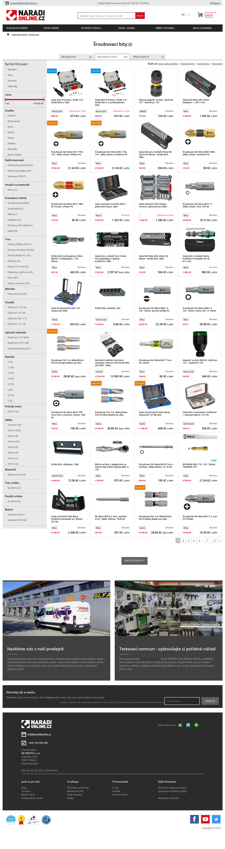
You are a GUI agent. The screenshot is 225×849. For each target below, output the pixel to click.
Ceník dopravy (74, 794)
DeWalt (143, 111)
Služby (70, 798)
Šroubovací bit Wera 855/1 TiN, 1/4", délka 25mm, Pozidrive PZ (111, 153)
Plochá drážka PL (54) (19, 255)
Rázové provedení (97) (19, 170)
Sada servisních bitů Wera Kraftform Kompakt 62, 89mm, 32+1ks (67, 519)
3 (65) (11, 378)
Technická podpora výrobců (172, 787)
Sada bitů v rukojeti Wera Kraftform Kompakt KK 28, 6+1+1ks (196, 259)
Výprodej (12, 86)
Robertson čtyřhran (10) (20, 272)
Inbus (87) (13, 277)
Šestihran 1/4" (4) (17, 307)
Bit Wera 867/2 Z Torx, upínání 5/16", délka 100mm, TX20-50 (110, 517)
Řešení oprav (28, 794)
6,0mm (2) (13, 411)
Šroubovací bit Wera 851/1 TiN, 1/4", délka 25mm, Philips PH (67, 153)
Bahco (98, 215)
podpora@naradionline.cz (23, 3)
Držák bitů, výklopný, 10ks (65, 464)
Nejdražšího (203, 63)
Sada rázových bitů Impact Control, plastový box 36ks (153, 205)
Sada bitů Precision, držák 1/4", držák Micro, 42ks (67, 101)
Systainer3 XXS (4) (17, 519)
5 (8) (10, 389)
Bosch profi (57, 111)
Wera (185, 111)
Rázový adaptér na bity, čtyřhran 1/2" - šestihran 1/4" (156, 101)
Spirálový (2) (14, 487)
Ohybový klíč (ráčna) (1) (20, 225)
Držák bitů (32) (15, 208)
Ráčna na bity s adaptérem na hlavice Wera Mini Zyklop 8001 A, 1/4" (112, 467)
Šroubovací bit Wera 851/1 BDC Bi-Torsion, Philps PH (67, 205)
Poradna (26, 791)
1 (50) (11, 367)
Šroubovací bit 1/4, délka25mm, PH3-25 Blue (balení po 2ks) (111, 413)
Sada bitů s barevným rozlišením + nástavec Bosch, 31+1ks (200, 413)
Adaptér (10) (14, 219)
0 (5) (10, 361)
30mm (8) (13, 435)
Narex (54, 319)
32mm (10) (13, 441)
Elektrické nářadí (19, 34)
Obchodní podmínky (78, 787)
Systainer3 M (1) (16, 514)
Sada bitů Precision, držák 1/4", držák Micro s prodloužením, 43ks (111, 102)
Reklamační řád (75, 791)
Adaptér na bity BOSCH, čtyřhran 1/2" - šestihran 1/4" (200, 361)
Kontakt (116, 791)
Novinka (12, 80)
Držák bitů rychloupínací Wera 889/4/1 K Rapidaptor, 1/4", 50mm (67, 259)
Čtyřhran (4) (14, 260)
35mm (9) (13, 447)
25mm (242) (14, 430)
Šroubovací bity (112, 57)
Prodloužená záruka (32, 798)
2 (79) (11, 372)
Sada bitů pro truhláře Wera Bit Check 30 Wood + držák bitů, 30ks (155, 154)
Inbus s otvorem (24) (18, 283)
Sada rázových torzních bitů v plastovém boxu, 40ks (110, 205)
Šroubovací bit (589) (18, 202)
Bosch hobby (15, 154)
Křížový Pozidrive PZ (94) (21, 249)
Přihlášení (215, 3)
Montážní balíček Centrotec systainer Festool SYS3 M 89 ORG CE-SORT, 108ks (112, 363)
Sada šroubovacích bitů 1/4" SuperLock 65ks (65, 309)
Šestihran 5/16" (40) (18, 342)
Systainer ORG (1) (17, 176)
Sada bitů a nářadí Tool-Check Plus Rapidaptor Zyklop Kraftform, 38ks (110, 259)
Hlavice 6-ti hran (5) (18, 266)
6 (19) (11, 395)
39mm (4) (13, 452)
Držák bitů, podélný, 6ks (107, 308)
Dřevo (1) (12, 189)
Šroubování (34, 34)
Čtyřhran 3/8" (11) (17, 318)
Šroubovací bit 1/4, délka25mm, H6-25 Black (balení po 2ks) (155, 517)
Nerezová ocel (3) (17, 474)
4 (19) (11, 384)
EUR (188, 14)
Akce (10, 75)
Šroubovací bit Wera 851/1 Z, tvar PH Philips (200, 517)
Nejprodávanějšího (168, 63)
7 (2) (10, 400)
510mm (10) (14, 424)
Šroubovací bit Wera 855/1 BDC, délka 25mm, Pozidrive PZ (199, 153)
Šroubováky (76, 57)
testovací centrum (150, 658)
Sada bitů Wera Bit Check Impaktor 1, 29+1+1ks (196, 101)
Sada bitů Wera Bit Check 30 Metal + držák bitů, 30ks (153, 257)
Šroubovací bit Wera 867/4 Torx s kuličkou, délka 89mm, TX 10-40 (156, 465)
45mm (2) (13, 463)
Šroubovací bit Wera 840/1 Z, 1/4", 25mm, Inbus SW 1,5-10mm (199, 309)
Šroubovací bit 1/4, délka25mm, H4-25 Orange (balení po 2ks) (67, 361)
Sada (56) (12, 230)
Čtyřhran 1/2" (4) (16, 323)
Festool (99, 371)
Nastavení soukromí (168, 798)
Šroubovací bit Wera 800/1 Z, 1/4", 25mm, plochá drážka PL (154, 309)
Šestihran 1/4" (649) (18, 337)
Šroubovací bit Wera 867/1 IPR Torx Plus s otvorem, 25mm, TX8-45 (68, 415)
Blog (24, 787)
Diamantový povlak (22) (20, 165)
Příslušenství (148, 57)
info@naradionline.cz (39, 734)
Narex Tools (101, 319)
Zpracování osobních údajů (172, 791)
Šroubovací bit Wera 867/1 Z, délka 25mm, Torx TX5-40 (197, 205)
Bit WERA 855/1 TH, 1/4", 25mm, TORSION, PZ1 (199, 465)
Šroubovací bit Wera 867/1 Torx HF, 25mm (155, 361)
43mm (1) (13, 458)
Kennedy (12, 148)
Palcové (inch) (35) (17, 293)
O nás (115, 787)
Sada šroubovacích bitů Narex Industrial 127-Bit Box (154, 413)
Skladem (12, 69)
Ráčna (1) (12, 214)
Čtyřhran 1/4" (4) (16, 312)
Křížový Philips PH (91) (19, 244)
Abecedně (217, 63)
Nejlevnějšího (188, 63)
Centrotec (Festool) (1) (19, 348)
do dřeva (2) (14, 501)
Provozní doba (120, 794)
